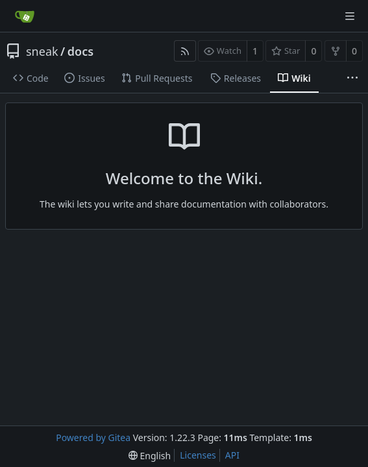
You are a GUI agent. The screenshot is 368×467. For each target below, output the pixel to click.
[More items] (352, 78)
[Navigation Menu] (350, 16)
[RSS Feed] (185, 51)
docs (80, 51)
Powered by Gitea (93, 437)
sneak (42, 51)
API (232, 455)
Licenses (198, 455)
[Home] (24, 16)
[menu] (150, 455)
